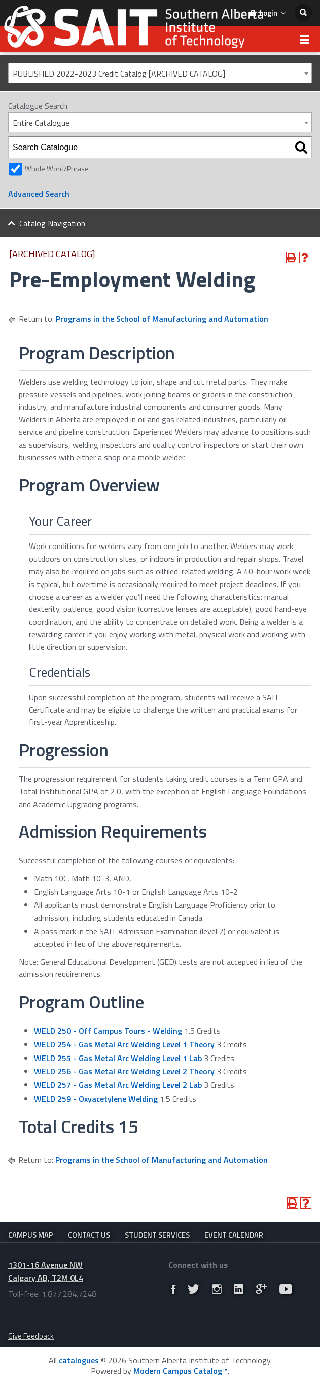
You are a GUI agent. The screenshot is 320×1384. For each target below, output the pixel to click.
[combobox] (160, 73)
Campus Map (30, 1235)
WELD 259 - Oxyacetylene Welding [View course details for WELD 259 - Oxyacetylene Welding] (96, 1098)
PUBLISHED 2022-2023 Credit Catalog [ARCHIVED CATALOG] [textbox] (119, 73)
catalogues (79, 1360)
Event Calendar (233, 1235)
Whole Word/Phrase (57, 168)
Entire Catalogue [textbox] (41, 123)
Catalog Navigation (52, 223)
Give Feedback (31, 1336)
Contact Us (89, 1235)
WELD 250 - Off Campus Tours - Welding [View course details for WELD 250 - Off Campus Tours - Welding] (108, 1031)
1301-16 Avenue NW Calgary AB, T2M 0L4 (45, 1271)
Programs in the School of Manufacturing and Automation (162, 319)
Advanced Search (38, 194)
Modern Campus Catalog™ (180, 1371)
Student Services (157, 1235)
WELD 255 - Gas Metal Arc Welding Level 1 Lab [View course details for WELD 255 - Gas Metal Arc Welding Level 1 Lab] (118, 1058)
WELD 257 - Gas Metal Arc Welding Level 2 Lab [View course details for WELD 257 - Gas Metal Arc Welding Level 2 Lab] (118, 1085)
